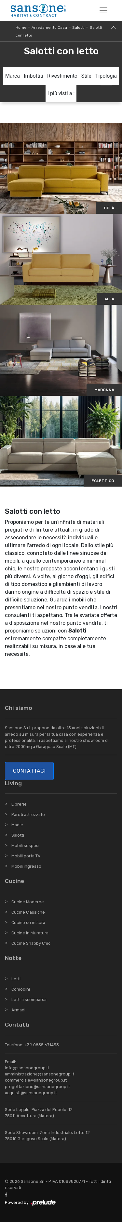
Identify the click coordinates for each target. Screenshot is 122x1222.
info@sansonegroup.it (27, 1067)
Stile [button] (86, 76)
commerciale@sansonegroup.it (36, 1080)
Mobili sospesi (25, 845)
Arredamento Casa (49, 27)
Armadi (18, 1009)
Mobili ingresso (26, 866)
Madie (17, 824)
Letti (15, 978)
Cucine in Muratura (29, 932)
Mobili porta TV (25, 855)
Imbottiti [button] (33, 76)
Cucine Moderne (27, 901)
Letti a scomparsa (29, 999)
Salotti (78, 27)
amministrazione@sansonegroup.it (39, 1074)
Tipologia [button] (106, 76)
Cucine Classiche (28, 912)
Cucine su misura (28, 922)
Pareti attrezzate (28, 814)
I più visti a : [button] (61, 93)
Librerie (19, 804)
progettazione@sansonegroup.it (37, 1086)
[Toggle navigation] (103, 10)
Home (21, 27)
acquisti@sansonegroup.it (31, 1092)
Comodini (20, 989)
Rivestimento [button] (62, 76)
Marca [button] (12, 76)
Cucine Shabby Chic (30, 943)
